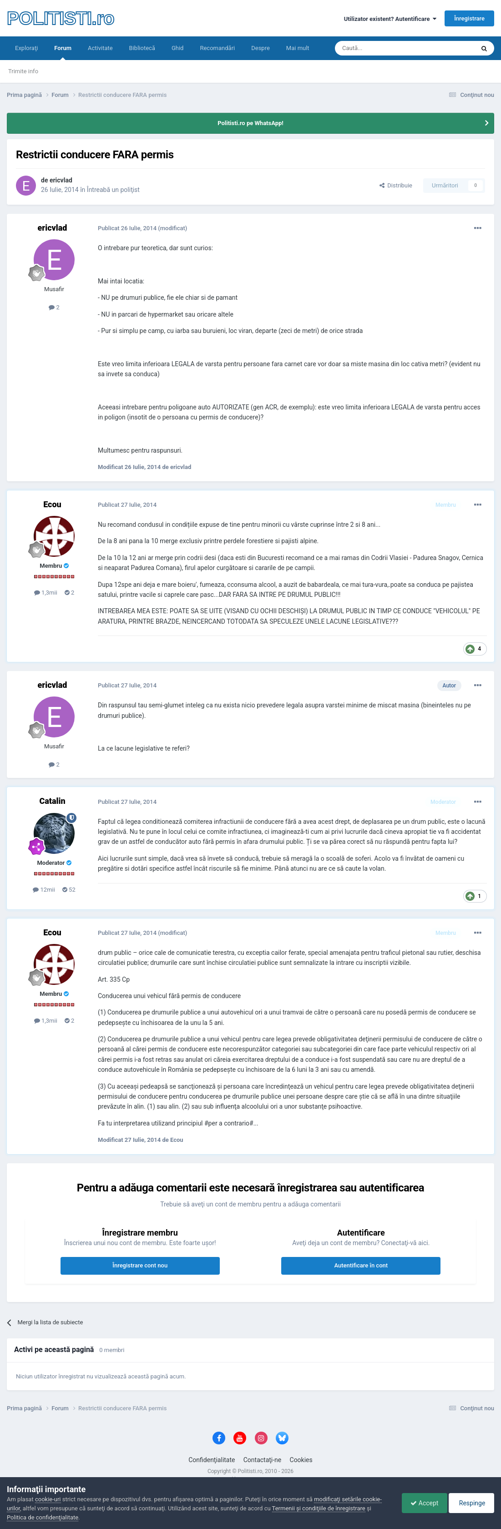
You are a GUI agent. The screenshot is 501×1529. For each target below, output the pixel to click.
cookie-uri (48, 1499)
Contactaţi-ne (262, 1459)
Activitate (100, 48)
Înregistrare (469, 18)
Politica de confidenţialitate (42, 1517)
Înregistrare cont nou (139, 1265)
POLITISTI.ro (60, 18)
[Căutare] (379, 48)
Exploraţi (26, 48)
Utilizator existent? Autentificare (390, 18)
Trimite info (23, 71)
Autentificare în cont (361, 1265)
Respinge (471, 1503)
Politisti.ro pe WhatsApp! (250, 123)
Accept (422, 1503)
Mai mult (297, 48)
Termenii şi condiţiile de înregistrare (318, 1508)
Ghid (178, 48)
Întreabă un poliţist (113, 189)
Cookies (301, 1459)
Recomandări (217, 48)
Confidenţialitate (211, 1459)
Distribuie (396, 185)
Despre (260, 48)
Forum (62, 52)
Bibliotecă (142, 48)
